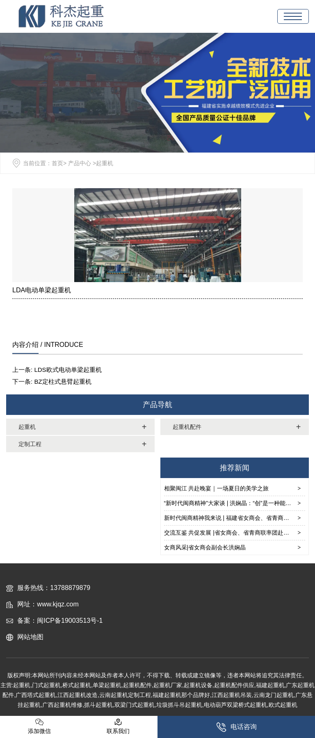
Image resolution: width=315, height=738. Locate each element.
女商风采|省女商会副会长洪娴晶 (205, 547)
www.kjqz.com (57, 604)
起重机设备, (199, 685)
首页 (57, 163)
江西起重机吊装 (232, 695)
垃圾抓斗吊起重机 (179, 705)
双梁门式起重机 (134, 705)
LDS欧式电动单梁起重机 (67, 369)
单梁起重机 (107, 685)
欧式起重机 (283, 705)
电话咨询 (236, 727)
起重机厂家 (167, 685)
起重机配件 (187, 427)
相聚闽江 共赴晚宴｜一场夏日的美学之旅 (216, 488)
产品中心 (79, 163)
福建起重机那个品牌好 (181, 695)
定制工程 (29, 444)
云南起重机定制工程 (125, 695)
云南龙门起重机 (273, 695)
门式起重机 (46, 685)
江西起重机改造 (77, 695)
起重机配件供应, (235, 685)
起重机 (27, 427)
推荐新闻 (234, 468)
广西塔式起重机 (36, 695)
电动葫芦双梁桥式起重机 (235, 705)
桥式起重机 (76, 685)
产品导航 (157, 405)
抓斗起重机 (98, 705)
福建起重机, (271, 685)
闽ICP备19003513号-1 (70, 620)
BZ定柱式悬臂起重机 (62, 381)
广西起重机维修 (62, 705)
